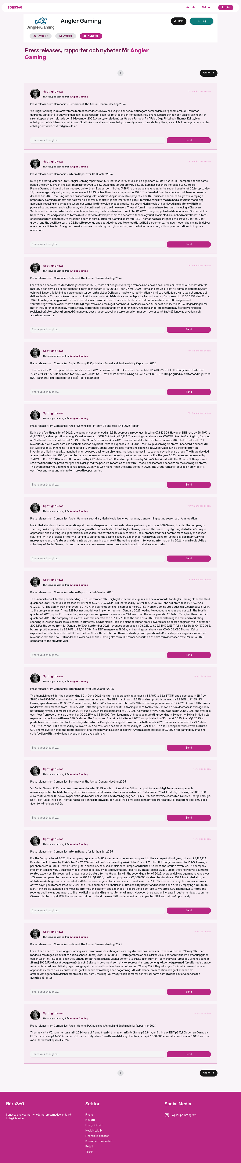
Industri (90, 1120)
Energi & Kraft (94, 1125)
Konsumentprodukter (98, 1141)
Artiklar (191, 7)
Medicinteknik (93, 1130)
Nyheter (91, 36)
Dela (178, 21)
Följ (201, 21)
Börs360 (15, 7)
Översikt (40, 36)
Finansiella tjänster (97, 1136)
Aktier (206, 7)
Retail (89, 1146)
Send (189, 140)
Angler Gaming (79, 96)
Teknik (89, 1152)
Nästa (208, 73)
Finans (89, 1114)
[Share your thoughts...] (98, 140)
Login (226, 7)
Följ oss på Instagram (183, 1115)
